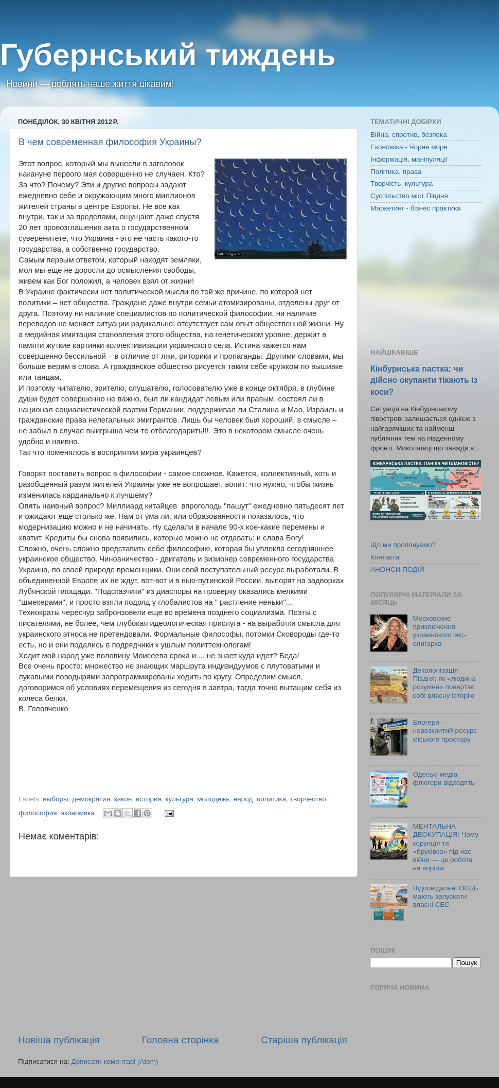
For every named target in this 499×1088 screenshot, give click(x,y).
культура (179, 799)
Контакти (384, 557)
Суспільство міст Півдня (409, 196)
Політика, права (396, 172)
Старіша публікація (304, 1039)
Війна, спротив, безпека (408, 134)
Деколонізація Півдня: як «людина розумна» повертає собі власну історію (444, 682)
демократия (91, 799)
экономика (78, 813)
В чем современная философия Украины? (110, 142)
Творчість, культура (401, 183)
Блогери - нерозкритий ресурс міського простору (445, 730)
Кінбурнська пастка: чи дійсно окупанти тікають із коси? (423, 380)
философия (38, 813)
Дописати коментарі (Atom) (114, 1061)
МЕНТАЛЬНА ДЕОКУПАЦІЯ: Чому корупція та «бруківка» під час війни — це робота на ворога (445, 847)
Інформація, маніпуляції (409, 159)
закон (123, 799)
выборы (55, 799)
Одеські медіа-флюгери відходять (443, 778)
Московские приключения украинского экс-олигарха (439, 631)
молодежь (213, 799)
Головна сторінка (180, 1039)
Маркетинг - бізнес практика (415, 208)
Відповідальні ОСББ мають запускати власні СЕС (445, 896)
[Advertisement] (182, 955)
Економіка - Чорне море (409, 147)
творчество (308, 799)
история (149, 799)
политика (271, 799)
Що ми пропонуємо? (403, 545)
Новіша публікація (59, 1039)
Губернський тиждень (168, 55)
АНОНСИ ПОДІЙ (397, 569)
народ (243, 799)
